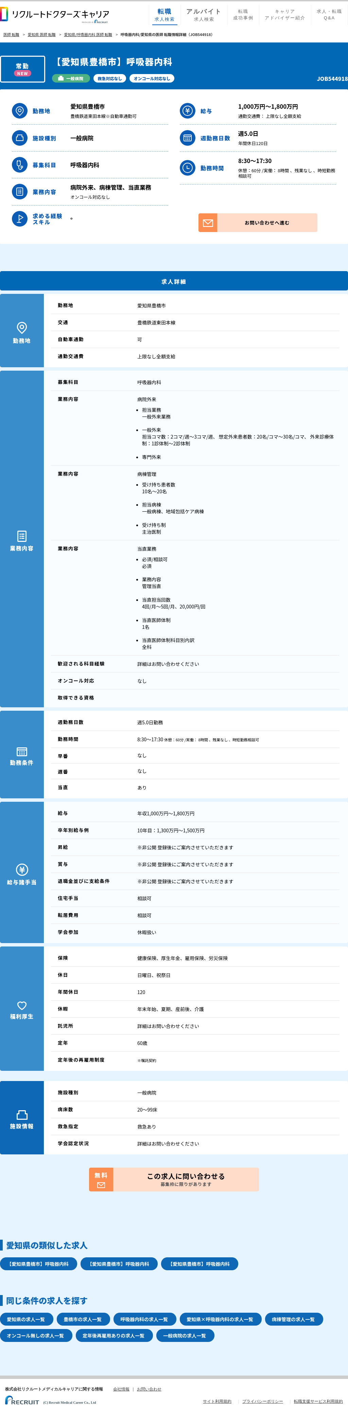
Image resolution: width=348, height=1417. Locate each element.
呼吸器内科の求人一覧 (144, 1319)
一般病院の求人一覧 (184, 1335)
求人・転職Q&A (329, 14)
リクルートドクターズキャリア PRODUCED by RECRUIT (54, 15)
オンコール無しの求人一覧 (35, 1335)
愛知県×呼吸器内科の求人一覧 (220, 1319)
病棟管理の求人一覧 (293, 1319)
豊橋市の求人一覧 (83, 1319)
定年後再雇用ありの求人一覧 (113, 1335)
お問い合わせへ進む (244, 222)
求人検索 (165, 14)
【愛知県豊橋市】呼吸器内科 (38, 1263)
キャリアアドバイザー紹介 (285, 14)
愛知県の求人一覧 (26, 1319)
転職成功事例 (243, 14)
